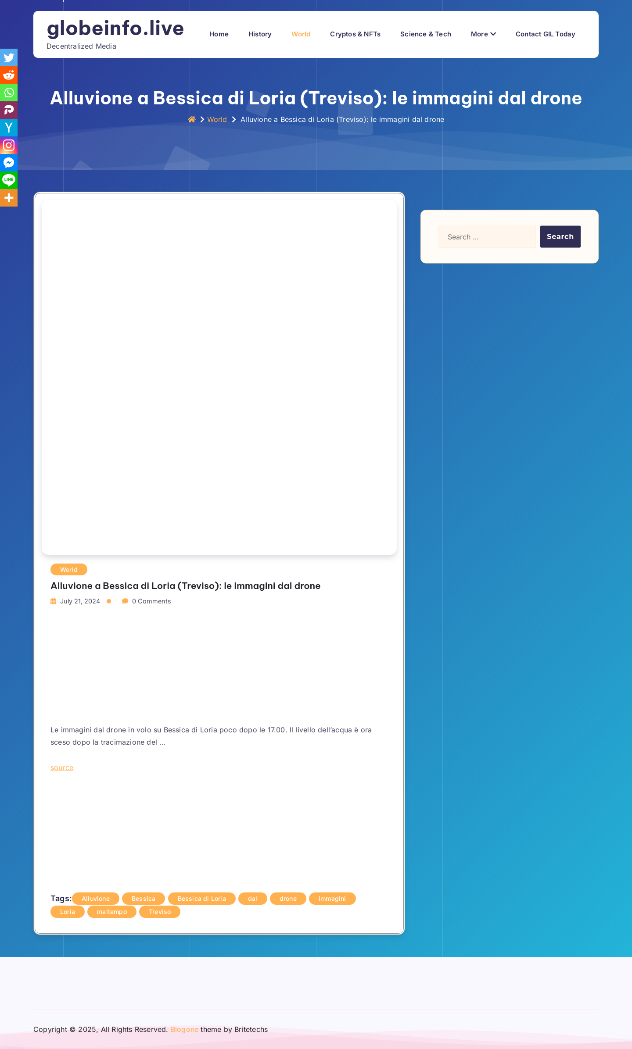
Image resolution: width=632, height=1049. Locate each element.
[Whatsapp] (9, 92)
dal (253, 898)
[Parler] (9, 110)
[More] (9, 198)
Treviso (160, 911)
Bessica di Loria (202, 898)
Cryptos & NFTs (355, 34)
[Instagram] (9, 145)
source (61, 767)
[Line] (9, 180)
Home (219, 34)
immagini (332, 898)
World (300, 34)
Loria (67, 911)
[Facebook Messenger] (9, 162)
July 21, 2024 (80, 601)
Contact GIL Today (545, 34)
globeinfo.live (115, 27)
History (260, 34)
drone (288, 898)
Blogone (184, 1029)
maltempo (112, 911)
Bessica (143, 898)
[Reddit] (9, 75)
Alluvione (96, 898)
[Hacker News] (9, 127)
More (479, 34)
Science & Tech (425, 34)
